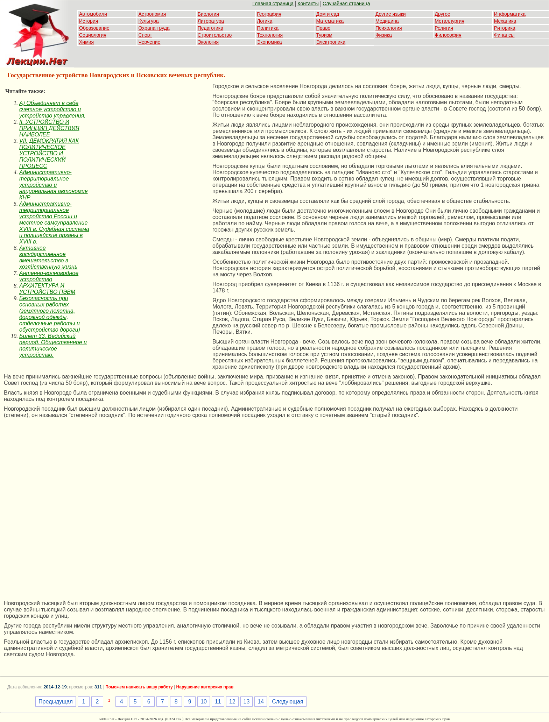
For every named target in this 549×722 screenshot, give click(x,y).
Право (323, 28)
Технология (270, 35)
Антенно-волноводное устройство (48, 276)
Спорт (145, 35)
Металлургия (449, 21)
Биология (208, 14)
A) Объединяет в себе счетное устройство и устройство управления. (52, 109)
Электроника (331, 42)
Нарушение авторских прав (204, 687)
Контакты (307, 3)
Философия (448, 35)
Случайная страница (346, 3)
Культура (148, 21)
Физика (383, 35)
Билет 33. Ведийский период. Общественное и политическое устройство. (53, 345)
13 (247, 702)
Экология (208, 42)
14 (261, 702)
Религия (444, 28)
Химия (86, 42)
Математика (330, 21)
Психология (388, 28)
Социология (92, 35)
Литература (211, 21)
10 (203, 702)
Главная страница (273, 3)
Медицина (387, 21)
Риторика (504, 28)
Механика (505, 21)
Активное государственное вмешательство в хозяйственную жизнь (48, 257)
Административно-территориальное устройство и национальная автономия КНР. (53, 184)
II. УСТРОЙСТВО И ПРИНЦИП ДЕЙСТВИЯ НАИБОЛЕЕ (49, 128)
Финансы (504, 35)
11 (218, 702)
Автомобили (93, 14)
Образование (94, 28)
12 (232, 702)
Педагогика (210, 28)
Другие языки (390, 14)
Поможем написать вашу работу (139, 687)
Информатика (510, 14)
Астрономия (152, 14)
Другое (442, 14)
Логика (264, 21)
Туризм (324, 35)
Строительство (215, 35)
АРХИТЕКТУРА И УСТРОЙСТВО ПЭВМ (47, 289)
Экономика (269, 42)
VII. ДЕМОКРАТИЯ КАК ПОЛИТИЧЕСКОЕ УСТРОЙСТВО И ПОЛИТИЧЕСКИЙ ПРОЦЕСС (49, 153)
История (88, 21)
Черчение (149, 42)
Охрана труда (153, 28)
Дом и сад (327, 14)
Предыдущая (55, 702)
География (269, 14)
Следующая (287, 702)
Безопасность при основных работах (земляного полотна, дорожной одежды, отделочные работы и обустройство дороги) (49, 314)
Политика (268, 28)
